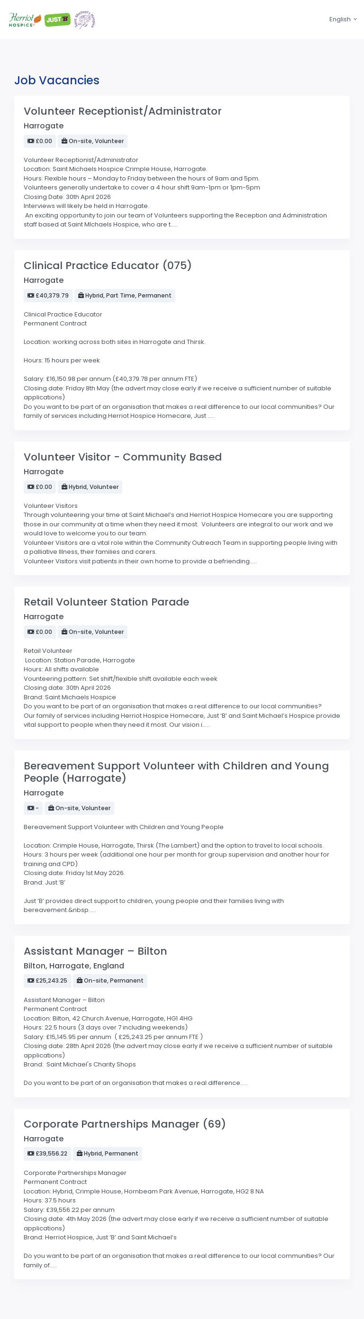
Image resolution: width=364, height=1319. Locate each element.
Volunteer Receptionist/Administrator (123, 111)
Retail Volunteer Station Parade (106, 602)
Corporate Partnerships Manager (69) (125, 1124)
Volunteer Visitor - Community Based (123, 457)
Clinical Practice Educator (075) (108, 265)
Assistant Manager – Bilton (95, 951)
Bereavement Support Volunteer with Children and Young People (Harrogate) (176, 772)
